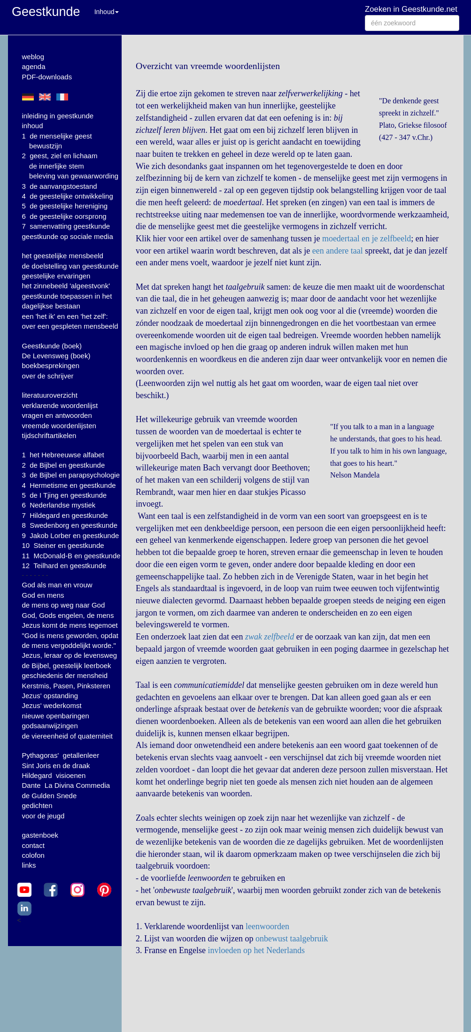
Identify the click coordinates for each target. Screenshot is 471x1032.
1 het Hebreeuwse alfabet (63, 455)
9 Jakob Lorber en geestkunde (70, 535)
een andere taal (337, 250)
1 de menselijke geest (57, 136)
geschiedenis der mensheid (65, 675)
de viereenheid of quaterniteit (67, 736)
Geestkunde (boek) (52, 346)
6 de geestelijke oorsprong (64, 216)
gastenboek (40, 835)
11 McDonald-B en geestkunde (71, 556)
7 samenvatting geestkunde (66, 226)
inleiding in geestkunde (58, 116)
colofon (33, 855)
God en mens (43, 595)
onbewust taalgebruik (291, 938)
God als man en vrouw (57, 585)
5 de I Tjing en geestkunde (64, 495)
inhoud (32, 126)
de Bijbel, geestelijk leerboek (66, 666)
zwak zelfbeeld (269, 636)
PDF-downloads (47, 77)
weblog (33, 57)
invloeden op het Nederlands (256, 950)
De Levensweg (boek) (56, 356)
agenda (34, 66)
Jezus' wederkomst (52, 705)
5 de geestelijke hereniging (65, 206)
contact (33, 845)
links (29, 865)
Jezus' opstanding (50, 696)
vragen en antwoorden (57, 415)
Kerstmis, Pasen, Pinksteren (66, 686)
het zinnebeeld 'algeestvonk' (66, 286)
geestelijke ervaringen (56, 276)
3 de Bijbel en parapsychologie (71, 475)
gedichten (37, 805)
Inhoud (106, 11)
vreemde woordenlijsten (59, 426)
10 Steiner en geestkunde (63, 545)
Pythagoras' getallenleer (61, 755)
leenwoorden (267, 926)
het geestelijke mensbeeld (62, 256)
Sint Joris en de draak (56, 766)
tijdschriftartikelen (49, 435)
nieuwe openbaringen (55, 716)
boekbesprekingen (51, 366)
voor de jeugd (43, 816)
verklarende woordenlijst (60, 405)
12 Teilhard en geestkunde (64, 566)
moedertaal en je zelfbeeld (366, 238)
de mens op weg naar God (63, 605)
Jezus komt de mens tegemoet (70, 625)
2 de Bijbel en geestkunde (63, 465)
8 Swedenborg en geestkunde (70, 525)
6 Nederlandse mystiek (59, 505)
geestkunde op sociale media (67, 236)
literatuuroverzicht (49, 395)
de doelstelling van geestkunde (70, 266)
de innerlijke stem (56, 166)
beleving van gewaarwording (73, 176)
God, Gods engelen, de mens (68, 615)
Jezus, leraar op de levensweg (69, 655)
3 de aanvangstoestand (59, 186)
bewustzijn (45, 146)
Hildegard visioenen (54, 775)
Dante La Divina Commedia (66, 785)
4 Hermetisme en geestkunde (69, 485)
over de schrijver (48, 376)
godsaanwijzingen (50, 726)
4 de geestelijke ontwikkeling (67, 196)
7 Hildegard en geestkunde (65, 515)
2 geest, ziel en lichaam (60, 156)
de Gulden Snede (49, 796)
